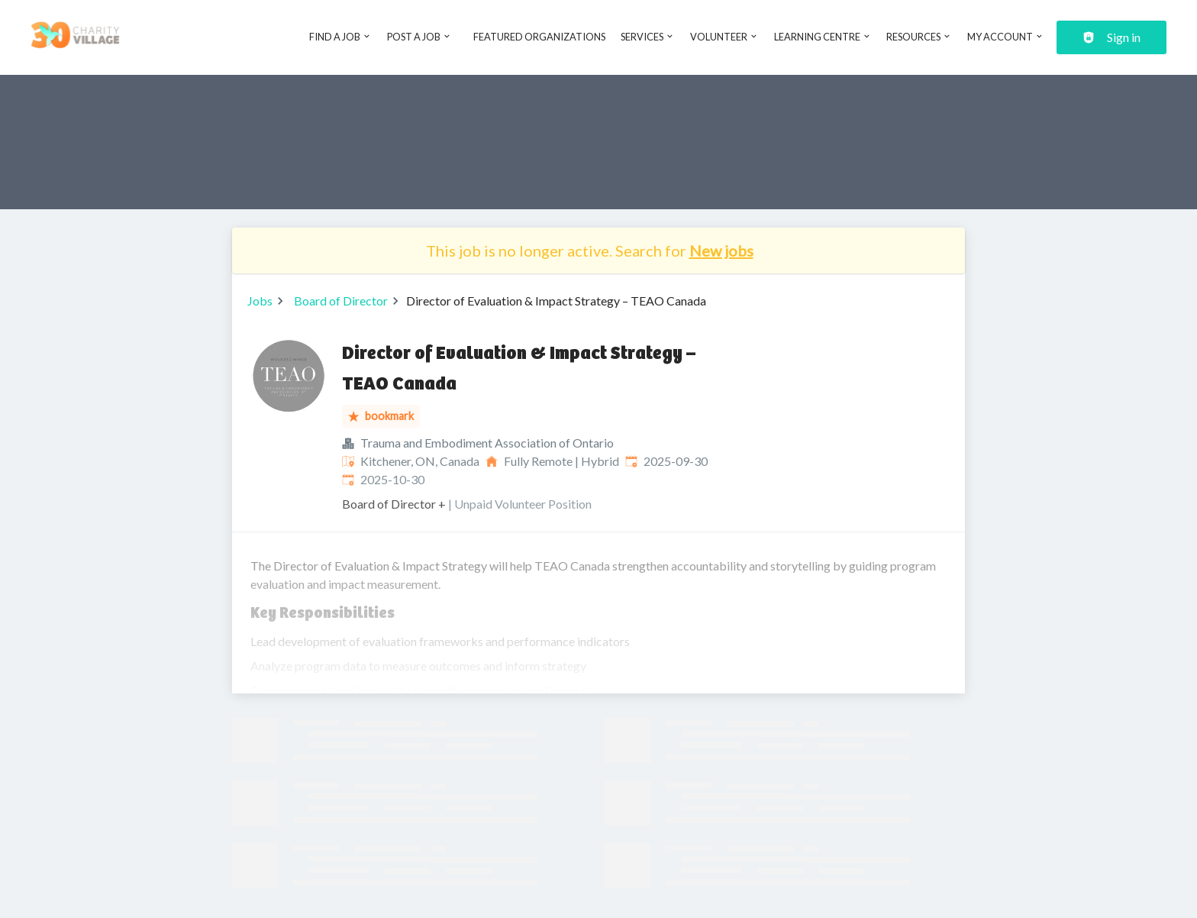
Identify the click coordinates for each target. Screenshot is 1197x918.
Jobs (260, 300)
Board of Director (341, 300)
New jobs (721, 250)
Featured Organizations (539, 37)
